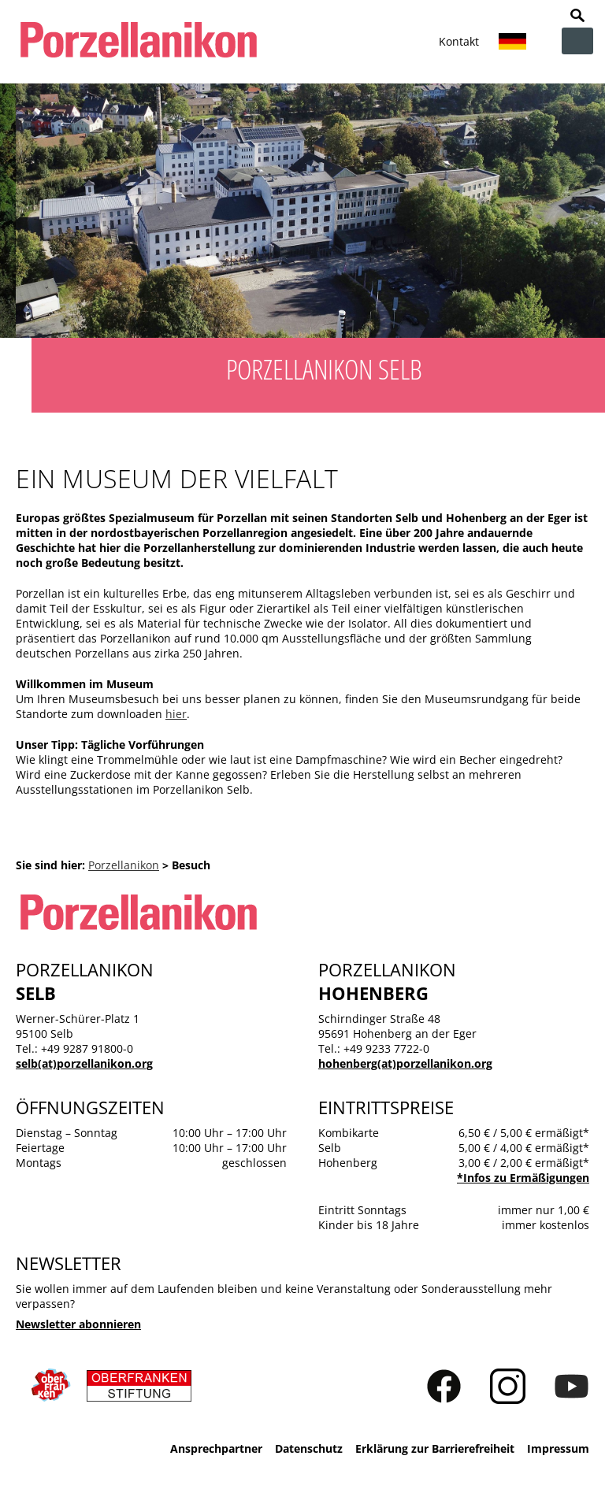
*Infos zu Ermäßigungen (523, 1177)
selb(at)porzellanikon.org (84, 1063)
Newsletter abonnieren (78, 1324)
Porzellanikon (123, 864)
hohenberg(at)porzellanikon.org (405, 1063)
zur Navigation (577, 41)
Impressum (558, 1448)
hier (176, 713)
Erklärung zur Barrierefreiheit (434, 1448)
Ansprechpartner (216, 1448)
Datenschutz (309, 1448)
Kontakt (459, 41)
